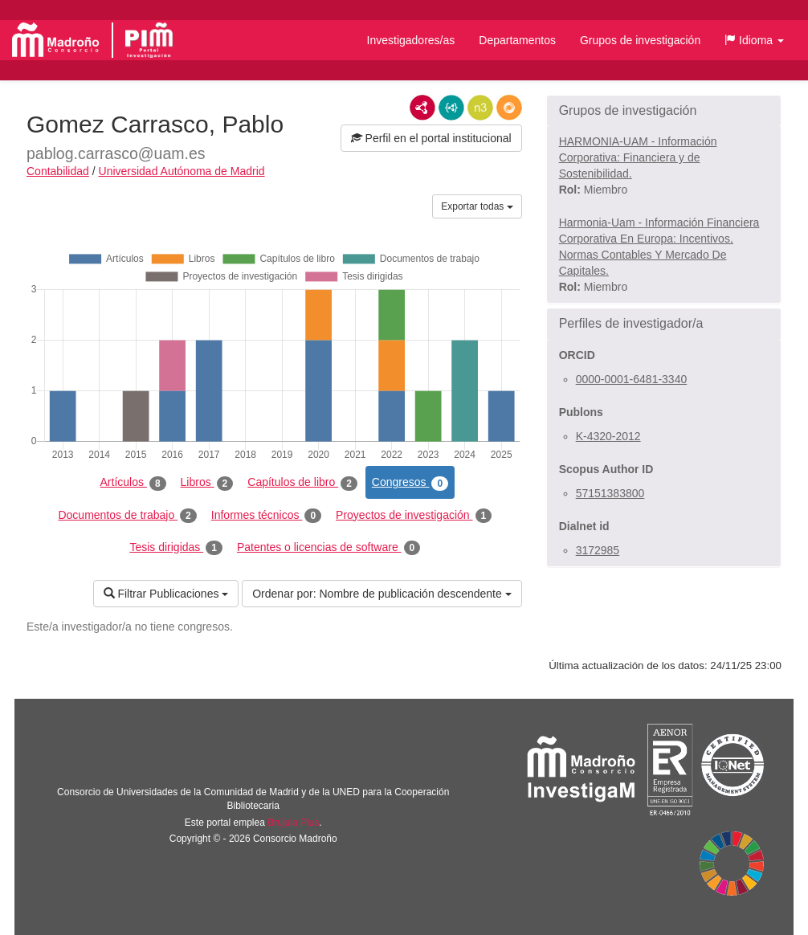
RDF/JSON (509, 107)
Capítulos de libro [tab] (302, 483)
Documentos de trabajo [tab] (127, 515)
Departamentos (517, 40)
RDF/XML (422, 107)
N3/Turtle (480, 107)
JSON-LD (451, 107)
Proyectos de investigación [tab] (414, 515)
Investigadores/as (411, 40)
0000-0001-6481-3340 (632, 379)
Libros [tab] (207, 483)
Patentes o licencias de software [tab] (328, 548)
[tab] (664, 111)
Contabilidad (58, 171)
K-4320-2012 (608, 436)
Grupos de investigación (640, 40)
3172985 (598, 550)
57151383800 (610, 493)
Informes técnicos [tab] (266, 515)
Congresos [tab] (410, 483)
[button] (754, 40)
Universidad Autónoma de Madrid (182, 171)
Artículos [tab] (133, 483)
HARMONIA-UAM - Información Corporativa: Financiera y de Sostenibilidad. (638, 157)
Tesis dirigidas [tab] (175, 548)
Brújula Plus (293, 822)
